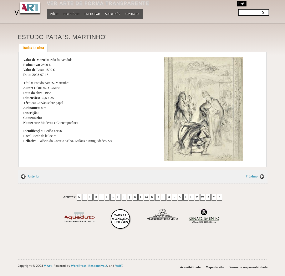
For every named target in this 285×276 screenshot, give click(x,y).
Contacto (132, 14)
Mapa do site (215, 267)
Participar (92, 14)
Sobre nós (112, 14)
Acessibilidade (190, 267)
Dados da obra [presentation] (33, 48)
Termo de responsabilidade (248, 267)
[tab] (33, 48)
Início (54, 14)
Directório (71, 14)
